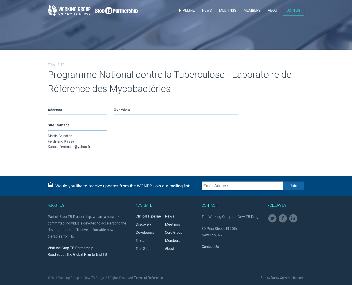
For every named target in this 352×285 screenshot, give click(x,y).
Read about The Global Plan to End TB (77, 254)
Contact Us (210, 247)
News (207, 10)
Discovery (144, 224)
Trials (140, 240)
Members (252, 10)
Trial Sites (143, 249)
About (273, 10)
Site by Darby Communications (282, 278)
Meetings (227, 10)
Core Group (174, 232)
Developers (145, 232)
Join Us (293, 10)
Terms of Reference (148, 278)
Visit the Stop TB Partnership (70, 248)
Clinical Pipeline (148, 216)
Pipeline (187, 10)
